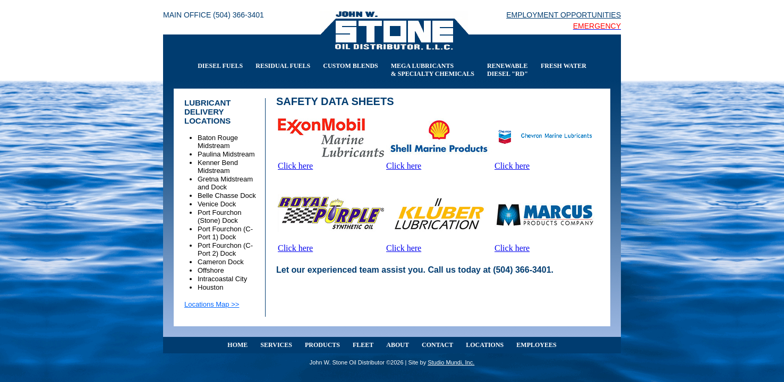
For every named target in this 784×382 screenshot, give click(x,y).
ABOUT (397, 345)
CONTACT (437, 345)
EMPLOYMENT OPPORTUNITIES (563, 15)
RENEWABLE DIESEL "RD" (507, 69)
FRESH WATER (563, 66)
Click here (295, 165)
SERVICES (276, 345)
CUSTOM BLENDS (350, 66)
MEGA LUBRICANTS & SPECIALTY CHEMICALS (432, 69)
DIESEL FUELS (220, 66)
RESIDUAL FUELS (282, 66)
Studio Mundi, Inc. (451, 362)
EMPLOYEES (536, 345)
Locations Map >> (211, 304)
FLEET (363, 345)
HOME (237, 345)
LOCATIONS (485, 345)
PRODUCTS (322, 345)
